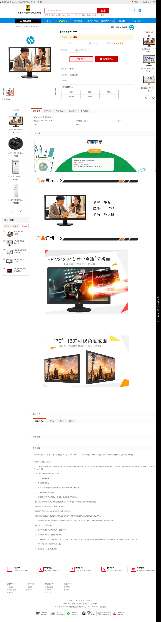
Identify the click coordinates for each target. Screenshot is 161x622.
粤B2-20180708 (93, 607)
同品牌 (15, 226)
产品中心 (63, 21)
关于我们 (67, 587)
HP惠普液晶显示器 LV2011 (20, 270)
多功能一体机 (60, 15)
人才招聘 (79, 600)
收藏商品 (6, 99)
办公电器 (101, 15)
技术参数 (72, 111)
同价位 (7, 226)
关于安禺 (88, 600)
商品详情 (36, 111)
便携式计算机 (50, 15)
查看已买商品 (11, 590)
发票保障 (29, 587)
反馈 (158, 321)
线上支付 (48, 592)
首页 (49, 21)
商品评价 (60, 111)
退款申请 (48, 590)
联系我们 (67, 590)
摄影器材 (82, 15)
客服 (158, 315)
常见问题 (10, 592)
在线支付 (29, 590)
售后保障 (84, 111)
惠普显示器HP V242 (19, 233)
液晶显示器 (35, 27)
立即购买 (81, 59)
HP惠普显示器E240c (19, 261)
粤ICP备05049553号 (61, 607)
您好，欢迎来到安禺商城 (21, 2)
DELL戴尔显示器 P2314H (20, 251)
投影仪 (75, 15)
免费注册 (39, 2)
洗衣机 (69, 15)
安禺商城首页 (6, 2)
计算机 (26, 27)
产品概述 (48, 111)
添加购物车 (106, 59)
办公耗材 (136, 21)
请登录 (33, 2)
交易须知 (10, 587)
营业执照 (103, 607)
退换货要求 (49, 587)
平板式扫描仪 (91, 15)
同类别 (24, 226)
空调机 (122, 21)
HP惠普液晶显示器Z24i (20, 242)
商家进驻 (78, 21)
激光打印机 (92, 21)
